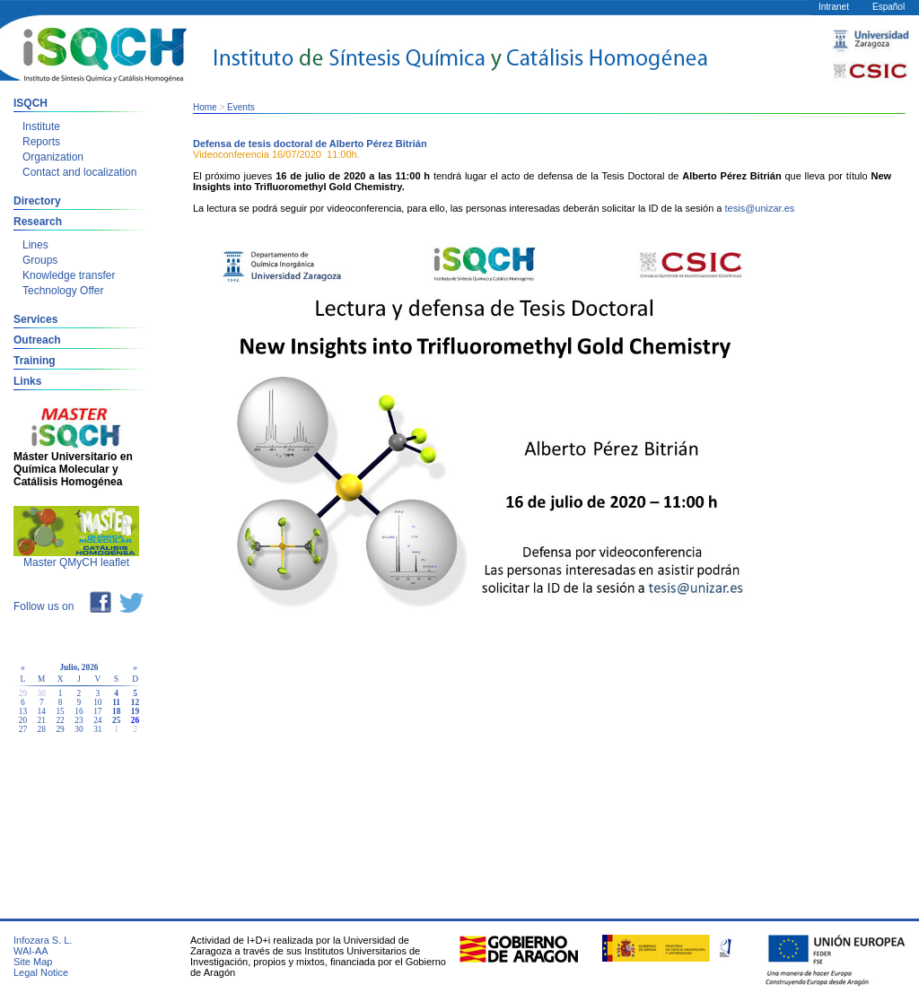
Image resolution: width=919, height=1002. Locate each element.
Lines (35, 245)
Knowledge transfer (68, 275)
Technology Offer (63, 290)
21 (42, 720)
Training (34, 360)
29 (60, 729)
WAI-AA (30, 950)
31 (97, 729)
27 (23, 729)
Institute (41, 126)
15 (60, 711)
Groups (39, 260)
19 (135, 711)
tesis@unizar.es (760, 208)
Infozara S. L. (42, 940)
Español (888, 7)
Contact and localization (79, 172)
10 (97, 702)
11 (116, 702)
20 (23, 720)
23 (78, 720)
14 (42, 711)
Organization (52, 157)
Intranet (833, 7)
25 (116, 720)
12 (135, 702)
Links (27, 381)
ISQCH (30, 103)
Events (241, 107)
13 (23, 711)
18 (116, 711)
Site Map (32, 961)
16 (78, 711)
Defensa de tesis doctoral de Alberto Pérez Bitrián (310, 143)
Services (35, 319)
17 (97, 711)
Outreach (37, 340)
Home (205, 107)
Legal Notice (40, 972)
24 (97, 720)
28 (42, 729)
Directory (37, 201)
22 (60, 720)
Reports (41, 141)
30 (78, 729)
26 (135, 720)
